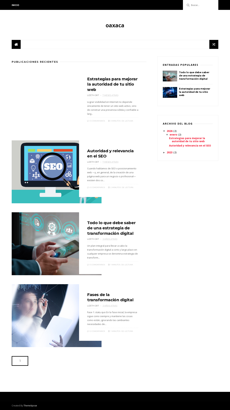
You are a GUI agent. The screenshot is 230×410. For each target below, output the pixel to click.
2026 (170, 131)
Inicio (15, 5)
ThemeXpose (30, 405)
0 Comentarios (96, 121)
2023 (170, 152)
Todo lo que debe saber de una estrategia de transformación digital (111, 228)
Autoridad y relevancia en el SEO (190, 145)
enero (174, 134)
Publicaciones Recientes (35, 61)
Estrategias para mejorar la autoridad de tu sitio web (112, 84)
